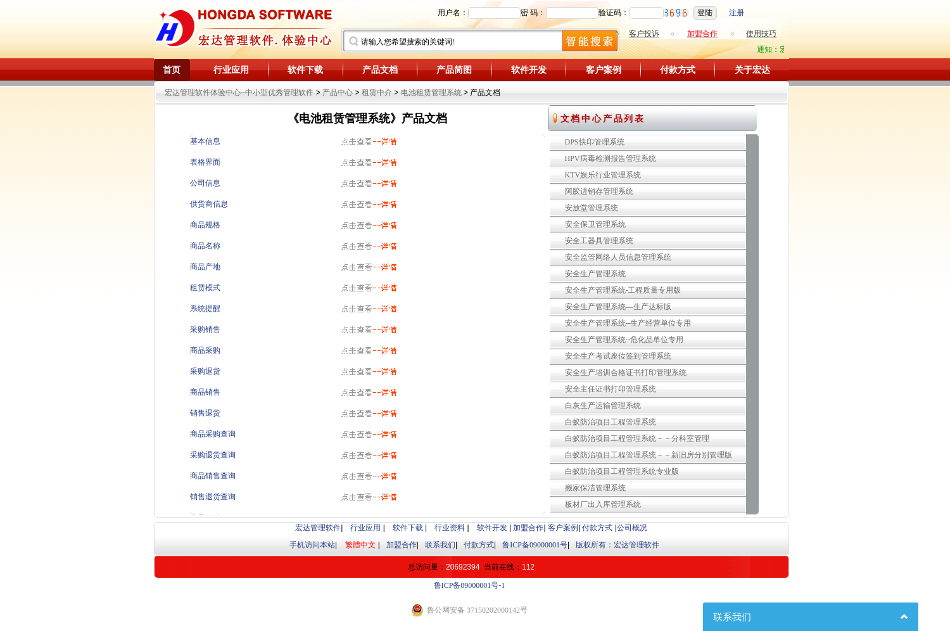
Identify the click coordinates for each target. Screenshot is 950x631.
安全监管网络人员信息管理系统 (618, 257)
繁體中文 (360, 544)
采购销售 (205, 329)
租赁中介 (377, 92)
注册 (736, 12)
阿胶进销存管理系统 (599, 191)
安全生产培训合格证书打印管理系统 (626, 372)
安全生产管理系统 (595, 273)
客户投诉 (644, 33)
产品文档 (380, 70)
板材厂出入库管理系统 (603, 504)
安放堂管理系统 (591, 207)
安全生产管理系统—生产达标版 (618, 306)
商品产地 (205, 266)
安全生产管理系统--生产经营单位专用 (628, 323)
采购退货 (205, 371)
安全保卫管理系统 (595, 224)
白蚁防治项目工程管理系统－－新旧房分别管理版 (648, 454)
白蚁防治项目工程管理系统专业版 (622, 471)
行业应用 (231, 70)
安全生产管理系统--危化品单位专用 (624, 339)
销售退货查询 (213, 496)
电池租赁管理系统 (431, 92)
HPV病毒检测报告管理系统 (610, 158)
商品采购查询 (213, 434)
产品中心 (337, 92)
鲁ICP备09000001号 (534, 544)
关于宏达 (752, 70)
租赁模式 (205, 287)
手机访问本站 (312, 544)
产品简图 (454, 70)
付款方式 (677, 70)
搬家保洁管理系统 (595, 487)
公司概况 (632, 527)
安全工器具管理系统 (599, 240)
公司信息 (205, 183)
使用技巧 (761, 33)
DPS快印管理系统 (594, 141)
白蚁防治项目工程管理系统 (610, 421)
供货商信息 (209, 204)
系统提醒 (205, 308)
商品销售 (205, 392)
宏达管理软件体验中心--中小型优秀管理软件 (239, 92)
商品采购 (205, 350)
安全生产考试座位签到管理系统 (618, 356)
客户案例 (603, 70)
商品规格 (205, 224)
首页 (171, 70)
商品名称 (205, 245)
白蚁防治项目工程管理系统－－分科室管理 (637, 438)
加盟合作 (528, 527)
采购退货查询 (213, 454)
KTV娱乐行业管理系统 (603, 174)
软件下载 (305, 70)
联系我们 (440, 544)
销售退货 (205, 413)
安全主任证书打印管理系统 (610, 389)
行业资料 (449, 527)
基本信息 (205, 141)
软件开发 (529, 70)
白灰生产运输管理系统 (603, 405)
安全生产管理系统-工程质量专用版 (623, 290)
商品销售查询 (213, 475)
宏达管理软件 (318, 527)
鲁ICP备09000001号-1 (469, 585)
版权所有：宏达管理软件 (617, 544)
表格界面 (205, 162)
